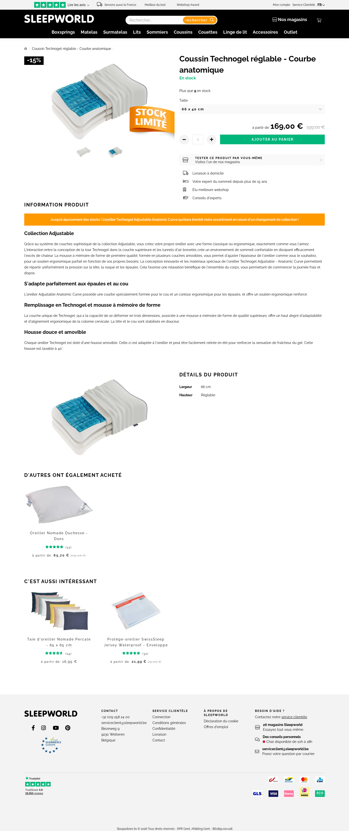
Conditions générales (169, 723)
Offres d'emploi (216, 727)
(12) (63, 547)
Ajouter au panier (272, 139)
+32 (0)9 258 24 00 (115, 717)
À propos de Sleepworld (216, 713)
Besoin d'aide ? (270, 711)
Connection (161, 717)
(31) (140, 654)
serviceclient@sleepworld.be (124, 723)
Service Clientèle (305, 5)
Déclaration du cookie (221, 721)
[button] (322, 5)
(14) (63, 654)
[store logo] (51, 713)
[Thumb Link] (84, 154)
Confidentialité (163, 729)
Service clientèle (170, 711)
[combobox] (171, 20)
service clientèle (294, 717)
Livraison (159, 734)
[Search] (200, 20)
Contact (109, 711)
